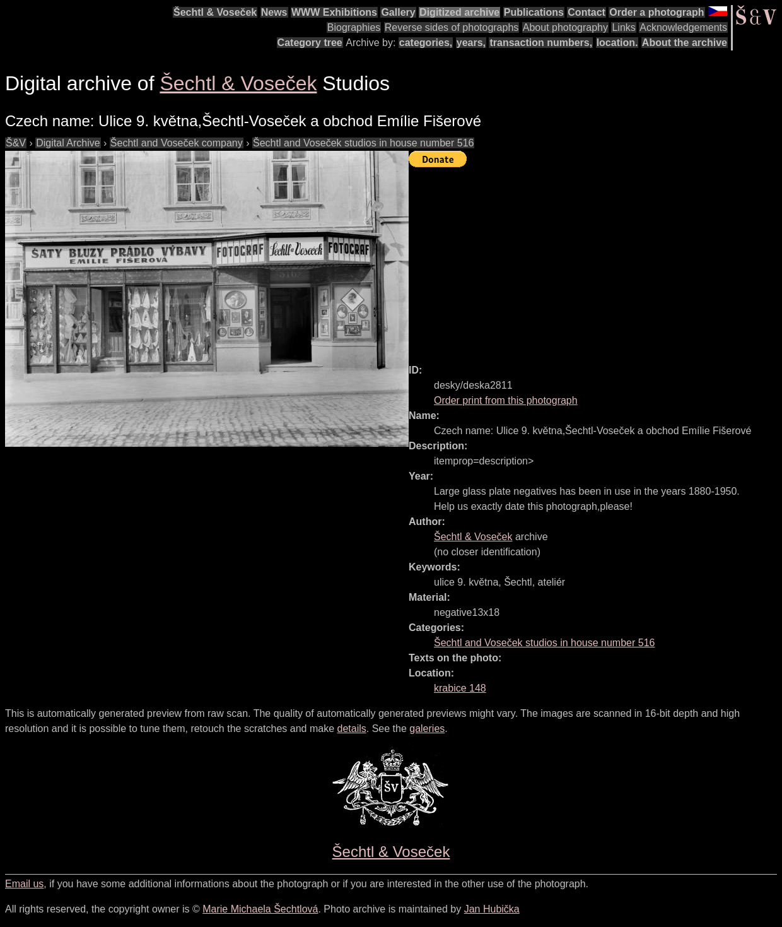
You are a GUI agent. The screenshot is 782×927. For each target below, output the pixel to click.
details (351, 728)
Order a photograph (656, 12)
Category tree (309, 42)
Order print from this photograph (506, 400)
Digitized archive (459, 12)
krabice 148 (460, 688)
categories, (425, 42)
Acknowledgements (683, 27)
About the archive (684, 42)
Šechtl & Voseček (215, 12)
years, (471, 42)
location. (617, 42)
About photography (565, 27)
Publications (534, 12)
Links (623, 27)
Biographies (354, 27)
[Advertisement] (595, 260)
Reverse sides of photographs (452, 27)
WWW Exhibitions (334, 12)
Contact (586, 12)
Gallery (398, 12)
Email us (24, 883)
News (274, 12)
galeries (427, 728)
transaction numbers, (540, 42)
